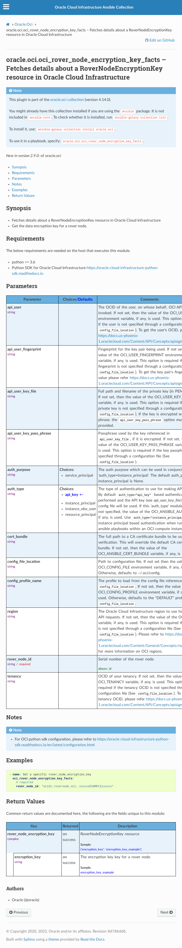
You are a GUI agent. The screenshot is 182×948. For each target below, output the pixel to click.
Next (166, 912)
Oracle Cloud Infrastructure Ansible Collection (94, 7)
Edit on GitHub (162, 40)
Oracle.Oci (23, 24)
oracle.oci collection (67, 100)
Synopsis (19, 167)
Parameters (21, 178)
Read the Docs (92, 939)
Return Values (23, 196)
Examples (20, 190)
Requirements (23, 173)
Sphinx (29, 939)
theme (53, 939)
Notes (17, 184)
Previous (18, 912)
